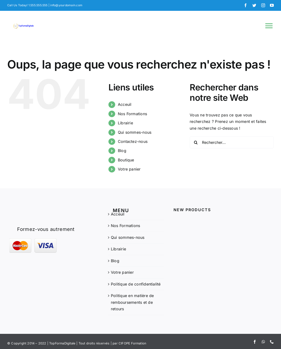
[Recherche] (196, 142)
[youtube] (272, 5)
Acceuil (125, 104)
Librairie (125, 123)
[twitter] (254, 5)
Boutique (126, 160)
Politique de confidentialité (136, 284)
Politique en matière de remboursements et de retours (132, 302)
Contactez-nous (132, 141)
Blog (122, 150)
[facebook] (246, 5)
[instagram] (263, 5)
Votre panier (129, 169)
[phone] (272, 342)
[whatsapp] (263, 342)
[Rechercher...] (232, 142)
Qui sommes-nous (135, 132)
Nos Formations (132, 113)
